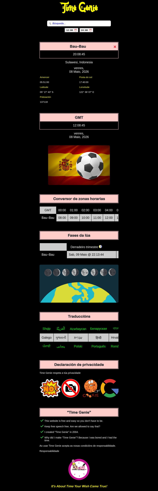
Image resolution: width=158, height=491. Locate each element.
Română (117, 346)
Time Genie (79, 8)
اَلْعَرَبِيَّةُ (61, 328)
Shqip (46, 328)
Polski (78, 346)
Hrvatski (116, 337)
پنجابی (61, 346)
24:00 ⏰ (86, 30)
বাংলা (116, 328)
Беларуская (98, 328)
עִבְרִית (78, 337)
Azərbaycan (78, 329)
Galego (47, 337)
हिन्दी (98, 337)
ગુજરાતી (61, 337)
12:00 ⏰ (71, 30)
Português (98, 346)
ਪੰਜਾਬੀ (46, 346)
